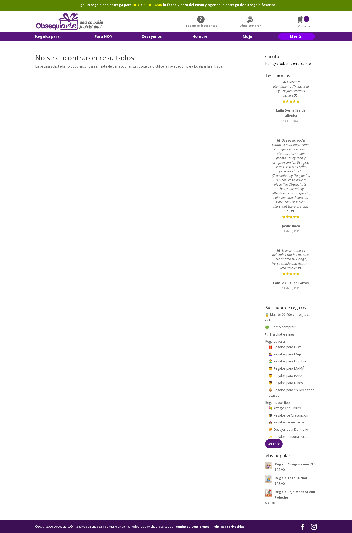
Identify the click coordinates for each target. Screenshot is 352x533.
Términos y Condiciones (191, 527)
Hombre (200, 37)
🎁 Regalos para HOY (285, 347)
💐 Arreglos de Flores (285, 408)
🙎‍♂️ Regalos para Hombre (287, 361)
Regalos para (275, 341)
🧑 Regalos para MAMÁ (286, 368)
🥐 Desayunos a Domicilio (288, 429)
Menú (295, 36)
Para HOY (103, 37)
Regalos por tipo (277, 402)
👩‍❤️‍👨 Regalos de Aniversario (288, 422)
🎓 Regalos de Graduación (288, 415)
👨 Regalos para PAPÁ (285, 375)
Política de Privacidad (228, 527)
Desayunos (152, 37)
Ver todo (273, 444)
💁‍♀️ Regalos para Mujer (286, 354)
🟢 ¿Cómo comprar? (280, 327)
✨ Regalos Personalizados (289, 436)
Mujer (248, 37)
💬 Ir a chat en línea (280, 334)
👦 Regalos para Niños (286, 383)
